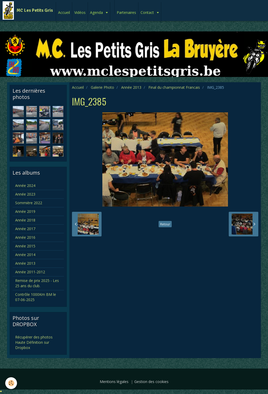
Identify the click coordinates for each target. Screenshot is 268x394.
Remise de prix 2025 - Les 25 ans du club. (37, 283)
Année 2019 (25, 211)
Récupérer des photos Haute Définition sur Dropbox (34, 342)
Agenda (97, 12)
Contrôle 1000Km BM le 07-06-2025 (35, 297)
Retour (165, 224)
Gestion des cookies (151, 381)
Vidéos (80, 12)
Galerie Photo (102, 87)
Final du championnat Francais (174, 87)
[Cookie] (11, 383)
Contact (148, 12)
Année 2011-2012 (30, 271)
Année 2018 (25, 220)
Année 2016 (25, 237)
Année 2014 (25, 254)
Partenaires (126, 12)
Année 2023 (25, 194)
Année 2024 (25, 185)
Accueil (64, 12)
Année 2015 (25, 245)
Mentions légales (114, 381)
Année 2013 (131, 87)
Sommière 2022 (28, 202)
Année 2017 (25, 228)
